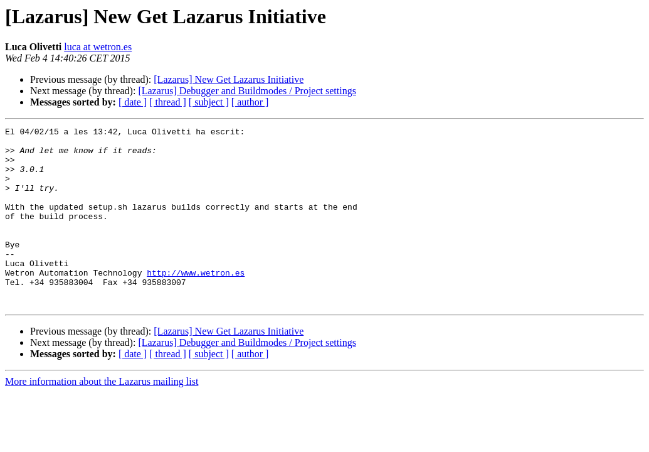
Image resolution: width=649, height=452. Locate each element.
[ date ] (133, 102)
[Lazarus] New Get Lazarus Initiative (228, 79)
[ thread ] (167, 102)
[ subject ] (209, 102)
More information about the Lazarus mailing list (101, 417)
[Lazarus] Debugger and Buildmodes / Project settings (247, 90)
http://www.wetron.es (196, 302)
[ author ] (250, 102)
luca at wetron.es (98, 46)
